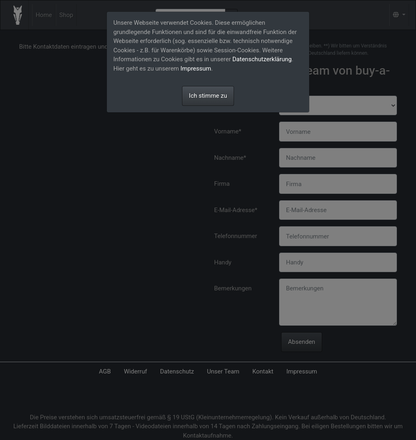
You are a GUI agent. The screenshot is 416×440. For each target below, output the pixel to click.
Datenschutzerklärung (262, 59)
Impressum (195, 68)
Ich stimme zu (208, 95)
